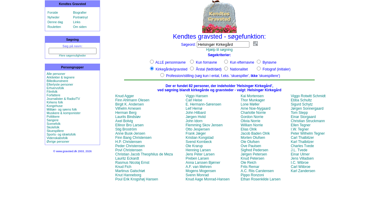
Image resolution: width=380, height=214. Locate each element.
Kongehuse (55, 106)
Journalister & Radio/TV (63, 98)
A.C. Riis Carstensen (257, 171)
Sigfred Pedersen (254, 150)
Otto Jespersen (198, 129)
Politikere (53, 116)
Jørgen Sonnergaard (307, 108)
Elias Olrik (249, 129)
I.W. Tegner (300, 129)
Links (76, 22)
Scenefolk (54, 123)
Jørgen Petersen (254, 154)
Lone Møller (250, 104)
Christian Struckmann (308, 121)
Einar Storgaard (303, 117)
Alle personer (56, 73)
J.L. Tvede (299, 150)
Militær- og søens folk (62, 109)
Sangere (52, 120)
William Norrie (252, 125)
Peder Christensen (130, 146)
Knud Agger (124, 96)
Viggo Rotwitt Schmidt (308, 96)
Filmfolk (52, 91)
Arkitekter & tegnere (61, 77)
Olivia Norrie (250, 121)
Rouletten (54, 27)
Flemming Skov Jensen (204, 125)
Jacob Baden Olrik (255, 133)
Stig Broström (126, 129)
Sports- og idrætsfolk (61, 134)
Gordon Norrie (252, 117)
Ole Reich (248, 162)
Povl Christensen (128, 150)
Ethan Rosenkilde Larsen (261, 179)
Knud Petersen (252, 158)
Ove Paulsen (251, 146)
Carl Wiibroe (301, 167)
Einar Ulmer (300, 154)
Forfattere (53, 95)
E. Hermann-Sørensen (203, 104)
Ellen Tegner (301, 125)
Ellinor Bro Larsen (129, 125)
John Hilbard (195, 113)
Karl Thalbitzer (302, 142)
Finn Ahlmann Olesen (132, 100)
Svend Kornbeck (199, 142)
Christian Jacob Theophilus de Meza (144, 154)
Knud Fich (123, 167)
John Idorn (194, 121)
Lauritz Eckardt (127, 158)
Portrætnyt (80, 17)
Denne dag (55, 22)
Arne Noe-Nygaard (255, 108)
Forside (53, 12)
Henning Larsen (198, 150)
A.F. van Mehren (198, 167)
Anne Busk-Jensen (130, 133)
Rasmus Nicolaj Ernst (132, 162)
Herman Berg (125, 113)
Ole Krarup (194, 146)
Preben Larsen (197, 158)
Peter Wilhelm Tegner (308, 133)
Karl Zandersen (303, 171)
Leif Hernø (194, 108)
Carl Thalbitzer (302, 138)
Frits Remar (250, 167)
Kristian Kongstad (199, 138)
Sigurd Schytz (302, 104)
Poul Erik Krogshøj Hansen (136, 179)
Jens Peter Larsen (200, 154)
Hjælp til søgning (219, 50)
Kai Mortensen (252, 96)
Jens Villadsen (302, 158)
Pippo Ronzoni (252, 175)
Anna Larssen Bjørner (203, 162)
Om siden (80, 27)
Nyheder (53, 17)
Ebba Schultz (301, 100)
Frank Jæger (196, 133)
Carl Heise (194, 100)
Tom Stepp (299, 113)
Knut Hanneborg (128, 175)
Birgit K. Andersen (129, 104)
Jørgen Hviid (195, 117)
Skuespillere (55, 131)
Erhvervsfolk (55, 88)
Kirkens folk (55, 102)
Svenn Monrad (197, 175)
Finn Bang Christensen (133, 138)
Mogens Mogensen (201, 171)
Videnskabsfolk (57, 138)
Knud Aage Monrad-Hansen (207, 179)
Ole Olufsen (250, 142)
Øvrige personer (58, 141)
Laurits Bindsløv (127, 117)
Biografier (80, 12)
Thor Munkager (253, 100)
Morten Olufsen (253, 138)
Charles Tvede (302, 146)
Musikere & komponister (63, 113)
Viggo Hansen (197, 96)
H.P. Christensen (128, 142)
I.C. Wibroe (300, 162)
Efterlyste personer (60, 84)
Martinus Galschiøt (130, 171)
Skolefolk (53, 127)
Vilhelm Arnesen (128, 108)
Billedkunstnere (57, 81)
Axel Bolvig (124, 121)
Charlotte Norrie (253, 113)
